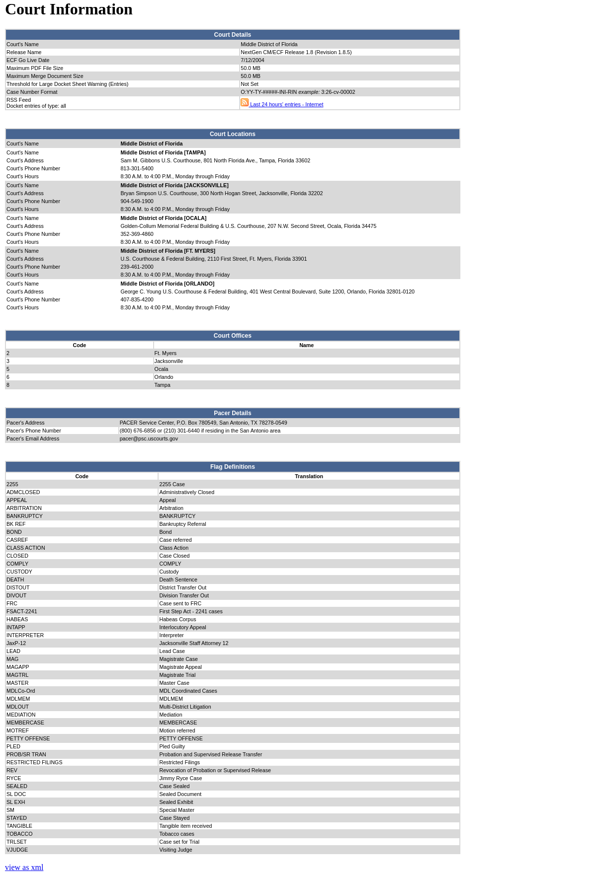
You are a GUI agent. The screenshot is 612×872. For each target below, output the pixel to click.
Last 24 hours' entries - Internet (282, 104)
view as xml (24, 867)
